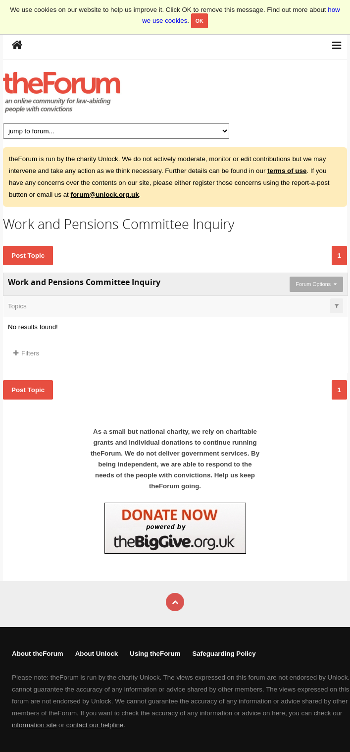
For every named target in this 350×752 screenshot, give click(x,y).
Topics (17, 306)
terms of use (286, 170)
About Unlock (96, 653)
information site (34, 725)
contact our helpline (95, 725)
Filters (26, 353)
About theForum (37, 653)
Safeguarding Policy (223, 653)
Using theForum (155, 653)
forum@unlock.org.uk (104, 194)
